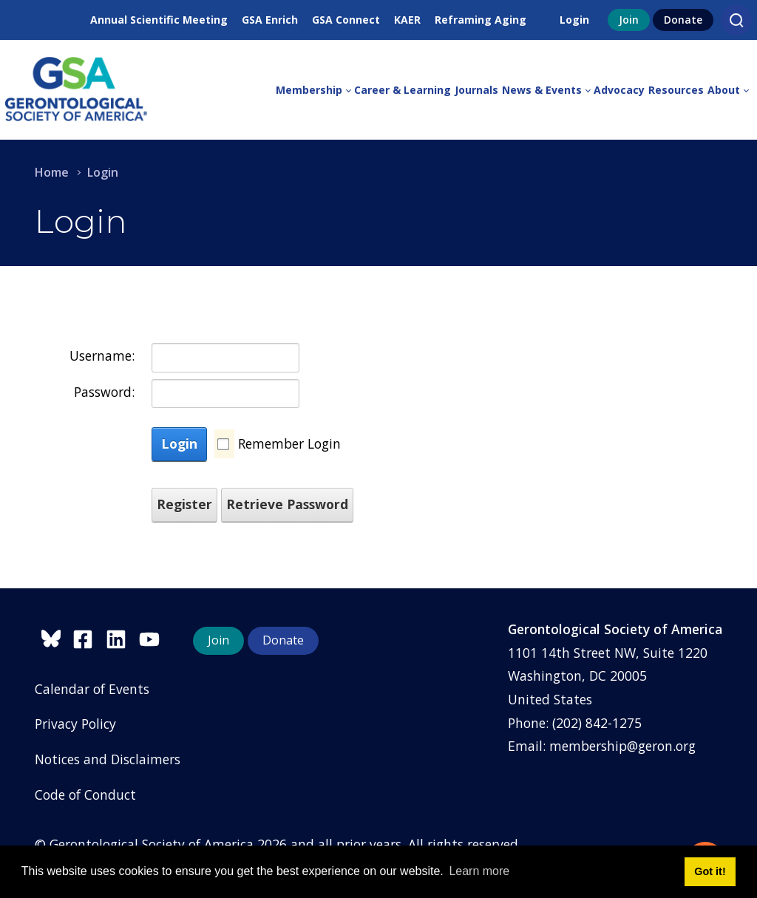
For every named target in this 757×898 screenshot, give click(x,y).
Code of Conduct (85, 794)
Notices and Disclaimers (107, 759)
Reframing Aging (480, 20)
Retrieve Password (287, 504)
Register (184, 504)
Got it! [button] (709, 871)
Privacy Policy (75, 723)
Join (629, 20)
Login (574, 20)
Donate (683, 20)
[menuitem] (315, 90)
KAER (407, 20)
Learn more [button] (479, 871)
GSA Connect (346, 20)
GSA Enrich (270, 20)
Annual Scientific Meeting (159, 20)
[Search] (736, 19)
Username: (102, 355)
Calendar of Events (92, 689)
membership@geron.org (622, 746)
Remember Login (289, 443)
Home (52, 172)
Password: (104, 392)
